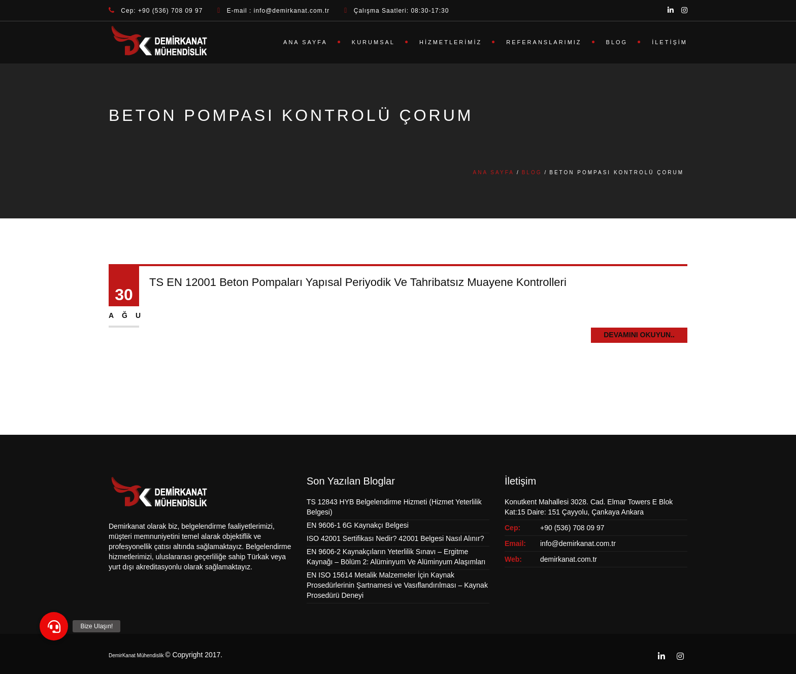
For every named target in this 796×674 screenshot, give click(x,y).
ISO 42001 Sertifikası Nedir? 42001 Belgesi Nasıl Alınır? (395, 538)
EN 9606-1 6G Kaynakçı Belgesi (358, 525)
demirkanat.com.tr (568, 559)
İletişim (669, 42)
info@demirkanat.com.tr (578, 543)
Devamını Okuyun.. (639, 335)
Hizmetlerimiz (450, 42)
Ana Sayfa (305, 42)
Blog (617, 42)
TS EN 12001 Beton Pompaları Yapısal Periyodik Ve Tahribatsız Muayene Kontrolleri (358, 282)
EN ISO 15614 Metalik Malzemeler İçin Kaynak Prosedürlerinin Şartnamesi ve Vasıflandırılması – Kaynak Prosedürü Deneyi (397, 585)
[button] (54, 626)
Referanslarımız (543, 42)
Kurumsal (373, 42)
